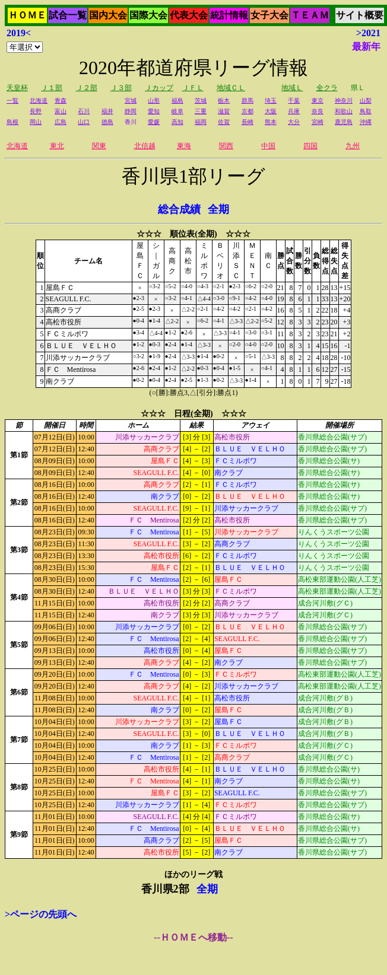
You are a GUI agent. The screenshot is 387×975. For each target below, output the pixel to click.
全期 (218, 209)
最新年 (366, 47)
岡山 (36, 122)
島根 (12, 122)
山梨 (366, 100)
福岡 (201, 122)
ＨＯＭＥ (27, 15)
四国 (310, 146)
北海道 (38, 100)
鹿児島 (344, 122)
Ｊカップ (159, 88)
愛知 (154, 111)
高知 (177, 122)
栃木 (224, 100)
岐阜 (177, 111)
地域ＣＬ (231, 88)
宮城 (131, 100)
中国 (268, 146)
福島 (177, 100)
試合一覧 (68, 15)
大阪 (271, 111)
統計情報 (229, 15)
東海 (184, 146)
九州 (352, 146)
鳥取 (366, 111)
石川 (84, 111)
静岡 (131, 111)
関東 (99, 146)
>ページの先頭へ (41, 914)
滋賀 (224, 111)
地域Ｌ (292, 88)
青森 (60, 100)
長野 (36, 111)
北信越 (145, 146)
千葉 (294, 100)
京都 (247, 111)
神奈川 (344, 100)
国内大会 (108, 15)
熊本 (271, 122)
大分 (294, 122)
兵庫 (294, 111)
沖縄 (366, 122)
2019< (19, 33)
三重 (201, 111)
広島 (60, 122)
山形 (154, 100)
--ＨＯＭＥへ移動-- (193, 937)
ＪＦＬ (193, 88)
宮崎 (317, 122)
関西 (226, 146)
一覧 (12, 100)
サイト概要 (359, 15)
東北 (57, 146)
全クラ (327, 88)
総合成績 (179, 209)
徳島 (107, 122)
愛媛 (154, 122)
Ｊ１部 (51, 88)
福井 (107, 111)
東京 (317, 100)
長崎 (247, 122)
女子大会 (269, 15)
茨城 (201, 100)
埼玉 (271, 100)
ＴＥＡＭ (310, 15)
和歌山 (344, 111)
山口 (84, 122)
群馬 (247, 100)
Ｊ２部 (86, 88)
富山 (60, 111)
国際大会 (148, 15)
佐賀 (224, 122)
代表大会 (189, 15)
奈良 (317, 111)
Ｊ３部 (121, 88)
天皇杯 (17, 88)
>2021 (368, 33)
